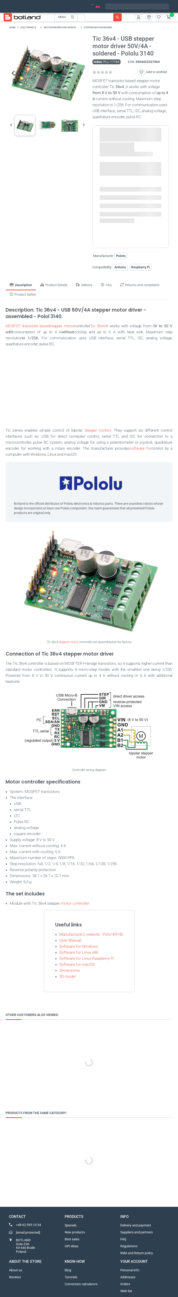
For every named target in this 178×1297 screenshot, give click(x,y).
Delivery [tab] (84, 285)
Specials (70, 1225)
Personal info (129, 1270)
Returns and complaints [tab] (139, 285)
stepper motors (98, 430)
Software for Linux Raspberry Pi (86, 958)
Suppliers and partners (136, 1232)
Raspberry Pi (140, 267)
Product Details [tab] (53, 285)
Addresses (127, 1277)
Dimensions (69, 970)
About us (15, 1270)
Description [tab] (21, 285)
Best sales (72, 1239)
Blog (68, 1270)
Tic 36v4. (98, 326)
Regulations (128, 1246)
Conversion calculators (81, 1284)
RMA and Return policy (136, 1253)
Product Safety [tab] (23, 294)
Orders (125, 1284)
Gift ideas (71, 1246)
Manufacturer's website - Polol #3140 (91, 934)
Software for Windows (78, 946)
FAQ (123, 1239)
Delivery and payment (135, 1225)
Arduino (120, 267)
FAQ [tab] (106, 285)
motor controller (75, 903)
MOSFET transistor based (28, 326)
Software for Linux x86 (78, 952)
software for (140, 448)
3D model (67, 976)
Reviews (15, 1277)
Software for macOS (77, 964)
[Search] (103, 17)
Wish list (126, 1291)
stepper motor (62, 326)
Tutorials (71, 1277)
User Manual (70, 940)
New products (75, 1232)
